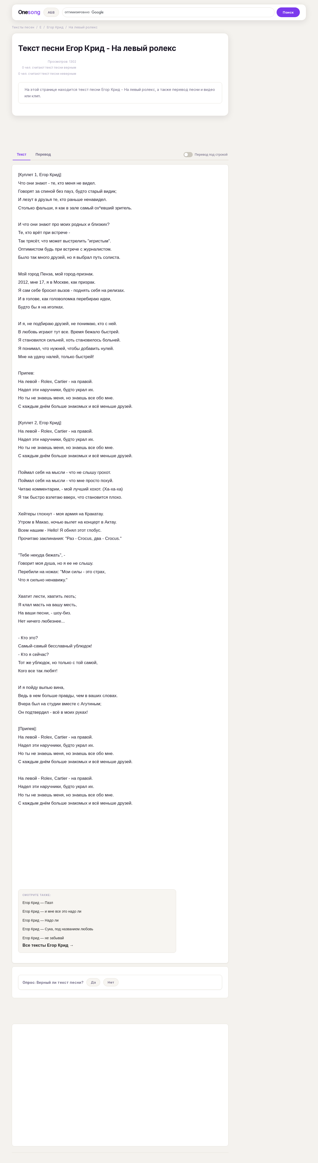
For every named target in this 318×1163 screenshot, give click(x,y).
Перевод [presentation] (43, 154)
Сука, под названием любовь (69, 929)
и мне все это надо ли (63, 911)
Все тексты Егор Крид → (48, 945)
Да (93, 982)
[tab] (21, 154)
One (29, 12)
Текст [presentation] (21, 154)
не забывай (54, 938)
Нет (111, 982)
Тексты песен (23, 27)
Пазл (49, 903)
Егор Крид (55, 27)
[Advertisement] (120, 131)
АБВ (51, 12)
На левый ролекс (83, 27)
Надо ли (52, 920)
